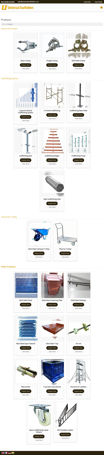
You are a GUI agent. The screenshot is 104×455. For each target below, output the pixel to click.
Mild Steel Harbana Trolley (38, 249)
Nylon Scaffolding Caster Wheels (39, 431)
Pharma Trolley (65, 249)
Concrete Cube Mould (52, 387)
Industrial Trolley (9, 216)
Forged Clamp (52, 60)
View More (25, 69)
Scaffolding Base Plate (78, 110)
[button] (8, 2)
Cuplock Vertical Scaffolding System (25, 111)
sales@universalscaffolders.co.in (28, 2)
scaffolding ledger (52, 156)
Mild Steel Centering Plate (52, 300)
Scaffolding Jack (25, 156)
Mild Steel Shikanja (78, 300)
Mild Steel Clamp (78, 60)
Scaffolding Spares (9, 78)
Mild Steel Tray (52, 343)
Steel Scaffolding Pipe (52, 199)
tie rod (78, 343)
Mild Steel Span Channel (25, 343)
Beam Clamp (26, 60)
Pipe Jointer (25, 387)
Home (4, 24)
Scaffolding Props (78, 156)
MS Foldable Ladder (65, 430)
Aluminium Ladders (78, 387)
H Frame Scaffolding (52, 110)
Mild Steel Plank (25, 300)
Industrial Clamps (9, 28)
